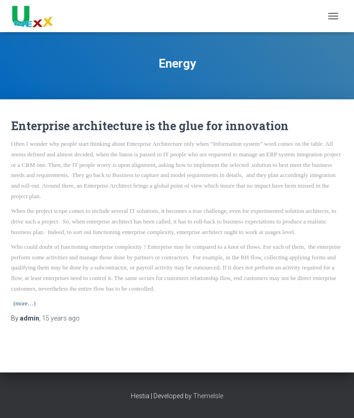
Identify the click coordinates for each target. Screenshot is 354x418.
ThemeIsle (208, 396)
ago (61, 318)
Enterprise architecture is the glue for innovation (150, 125)
